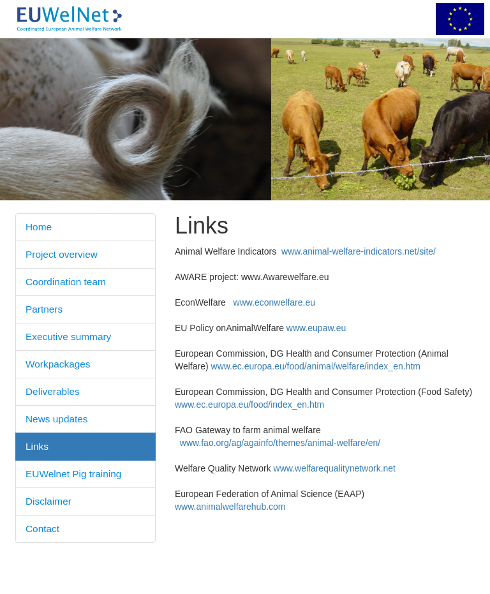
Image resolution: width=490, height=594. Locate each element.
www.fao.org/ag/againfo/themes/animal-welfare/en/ (280, 443)
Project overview (62, 254)
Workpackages (58, 364)
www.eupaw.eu (316, 328)
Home (39, 226)
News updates (57, 418)
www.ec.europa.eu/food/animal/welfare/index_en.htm (315, 366)
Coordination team (66, 281)
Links (37, 446)
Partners (44, 309)
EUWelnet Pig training (73, 473)
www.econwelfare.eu (274, 302)
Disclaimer (48, 501)
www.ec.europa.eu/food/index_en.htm (249, 404)
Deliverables (53, 391)
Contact (42, 528)
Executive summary (68, 336)
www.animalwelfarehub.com (230, 506)
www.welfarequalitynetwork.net (335, 468)
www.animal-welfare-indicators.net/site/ (358, 251)
